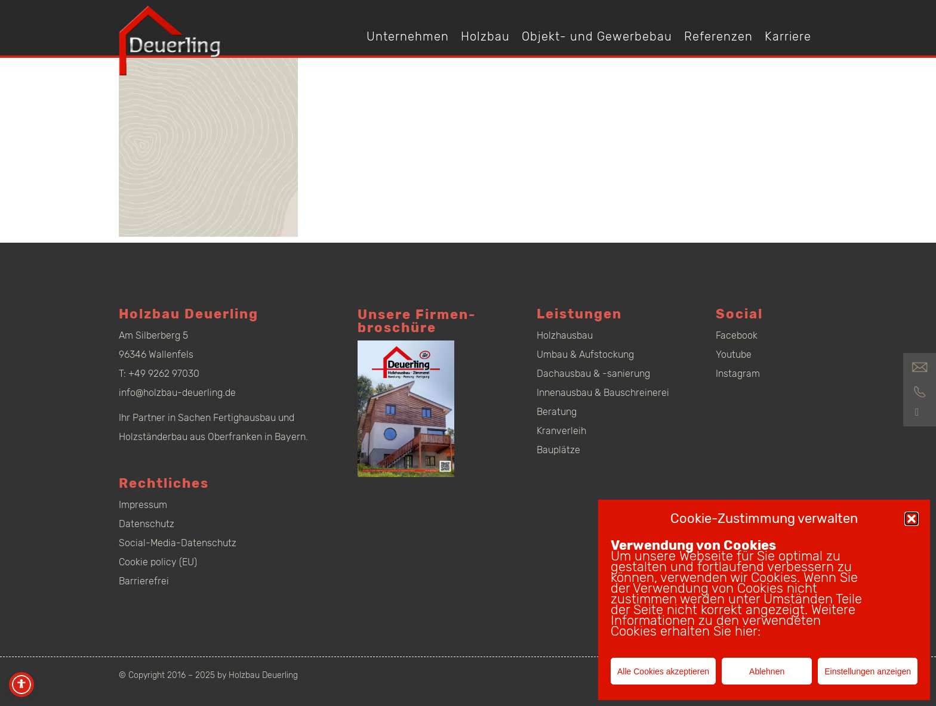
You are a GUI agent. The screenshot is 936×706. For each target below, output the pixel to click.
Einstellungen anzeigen (867, 671)
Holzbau (485, 36)
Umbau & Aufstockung (585, 354)
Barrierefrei (144, 581)
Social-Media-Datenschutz (177, 543)
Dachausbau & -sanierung (593, 373)
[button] (911, 519)
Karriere (788, 36)
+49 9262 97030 (163, 373)
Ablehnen (766, 671)
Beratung (557, 411)
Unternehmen (408, 36)
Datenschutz (146, 524)
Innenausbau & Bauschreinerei (603, 392)
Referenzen (718, 36)
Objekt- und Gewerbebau (597, 36)
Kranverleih (561, 430)
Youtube (734, 354)
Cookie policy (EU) (158, 562)
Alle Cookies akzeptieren (663, 671)
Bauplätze (558, 450)
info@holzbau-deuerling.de (177, 392)
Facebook (737, 335)
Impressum (143, 504)
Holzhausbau (565, 335)
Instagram (738, 373)
